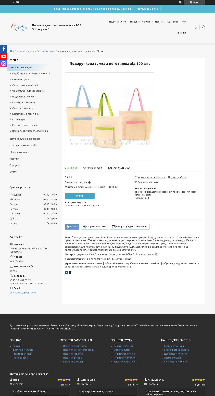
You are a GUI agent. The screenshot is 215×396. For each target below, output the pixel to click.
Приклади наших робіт (23, 145)
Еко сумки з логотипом (24, 125)
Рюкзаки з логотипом (24, 102)
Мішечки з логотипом (125, 361)
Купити (80, 196)
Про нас (159, 21)
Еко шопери (18, 119)
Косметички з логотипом (25, 114)
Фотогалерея (20, 357)
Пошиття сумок (117, 21)
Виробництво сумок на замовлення (31, 73)
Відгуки (14, 165)
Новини (14, 158)
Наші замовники (19, 152)
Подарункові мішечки (23, 96)
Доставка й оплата (23, 350)
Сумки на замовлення (176, 361)
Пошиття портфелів (125, 357)
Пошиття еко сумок (124, 353)
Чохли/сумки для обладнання (28, 91)
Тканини (181, 32)
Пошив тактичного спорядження (30, 131)
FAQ (184, 21)
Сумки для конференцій (25, 85)
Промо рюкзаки (172, 357)
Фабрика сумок (122, 350)
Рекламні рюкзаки (73, 361)
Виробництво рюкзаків (176, 350)
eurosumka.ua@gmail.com (23, 292)
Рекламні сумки (45, 51)
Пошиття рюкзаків (124, 346)
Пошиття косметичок (74, 346)
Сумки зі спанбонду (22, 108)
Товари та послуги (140, 21)
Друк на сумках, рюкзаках (25, 138)
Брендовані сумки (174, 346)
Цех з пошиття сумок (175, 353)
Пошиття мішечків (73, 353)
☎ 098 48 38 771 (147, 8)
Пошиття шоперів (72, 357)
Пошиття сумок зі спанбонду (78, 350)
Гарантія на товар (22, 353)
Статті (13, 171)
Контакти (172, 21)
